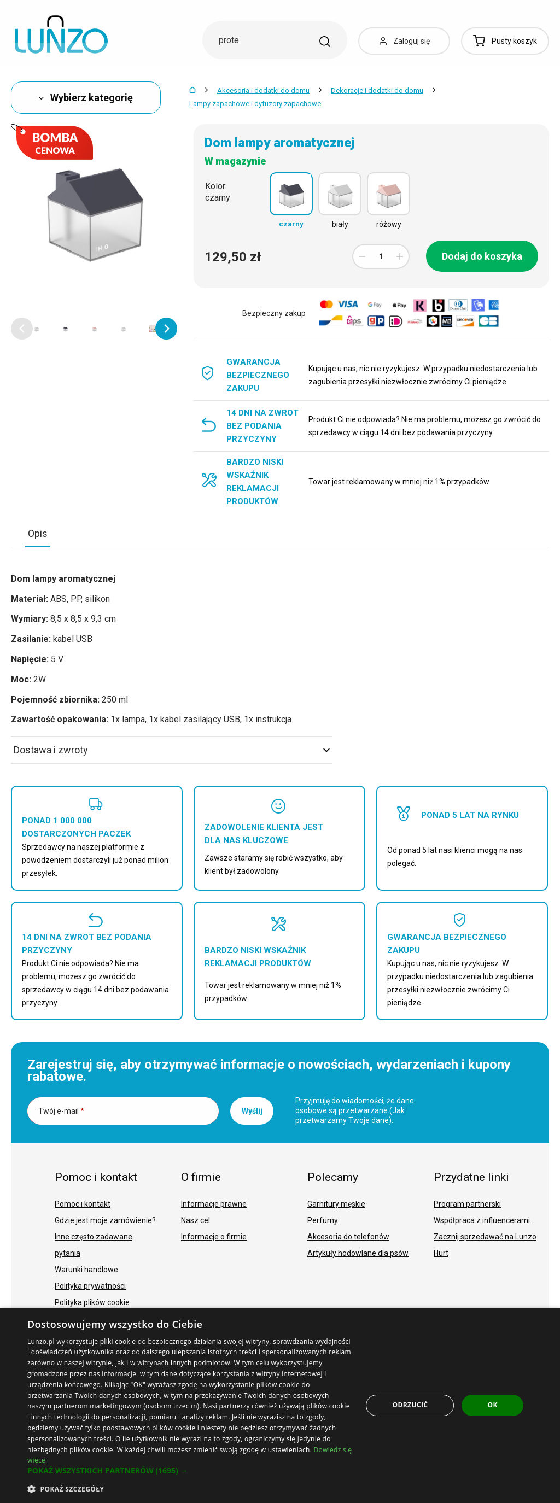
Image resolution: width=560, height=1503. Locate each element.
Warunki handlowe (86, 1269)
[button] (22, 329)
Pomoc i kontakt (82, 1204)
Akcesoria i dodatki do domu (263, 90)
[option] (36, 328)
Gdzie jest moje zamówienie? (105, 1220)
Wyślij (252, 1111)
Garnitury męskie (336, 1204)
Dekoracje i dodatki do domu (377, 90)
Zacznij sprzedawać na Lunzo (485, 1236)
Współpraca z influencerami (482, 1220)
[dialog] (280, 1405)
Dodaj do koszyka (482, 256)
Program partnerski (467, 1204)
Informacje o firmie (214, 1236)
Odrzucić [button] (410, 1405)
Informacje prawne (214, 1204)
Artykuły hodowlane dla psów (358, 1253)
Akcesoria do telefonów (348, 1236)
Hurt (441, 1253)
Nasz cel (195, 1220)
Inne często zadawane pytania (93, 1245)
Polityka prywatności (90, 1286)
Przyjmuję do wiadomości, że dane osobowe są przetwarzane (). (354, 1110)
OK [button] (493, 1405)
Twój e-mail (61, 1111)
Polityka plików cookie (92, 1302)
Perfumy (322, 1220)
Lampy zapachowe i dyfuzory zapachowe (255, 104)
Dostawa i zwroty (172, 750)
